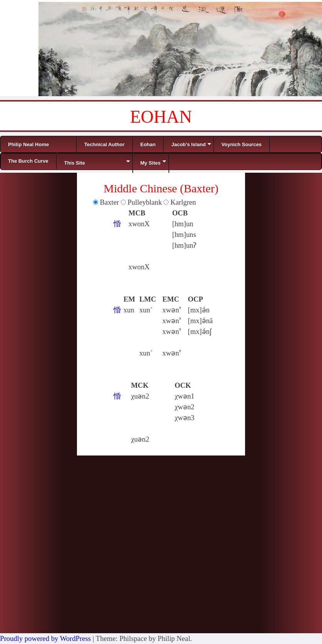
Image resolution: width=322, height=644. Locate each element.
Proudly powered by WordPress (45, 638)
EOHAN (161, 117)
